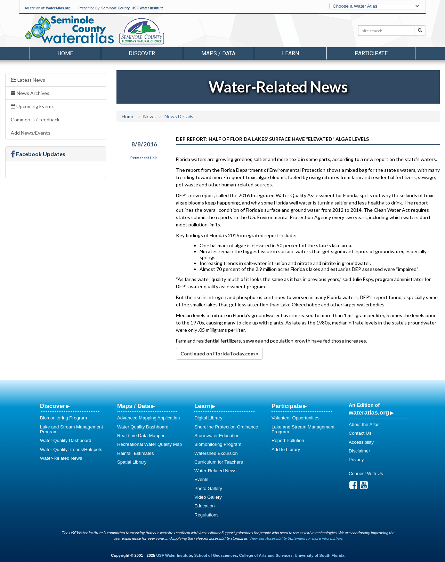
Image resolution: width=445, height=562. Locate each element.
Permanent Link (143, 158)
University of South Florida (320, 555)
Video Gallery (208, 497)
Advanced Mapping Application (148, 417)
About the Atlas (364, 424)
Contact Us (360, 433)
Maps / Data (133, 405)
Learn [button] (290, 53)
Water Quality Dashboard (65, 440)
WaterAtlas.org (58, 8)
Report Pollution (288, 440)
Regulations (206, 514)
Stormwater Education (217, 435)
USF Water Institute (148, 8)
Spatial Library (131, 462)
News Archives (30, 93)
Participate (287, 405)
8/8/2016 (144, 144)
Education (204, 505)
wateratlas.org (369, 412)
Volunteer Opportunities (295, 417)
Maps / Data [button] (218, 53)
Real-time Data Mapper (140, 435)
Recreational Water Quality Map (149, 444)
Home (65, 53)
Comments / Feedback (35, 119)
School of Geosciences (215, 555)
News (149, 116)
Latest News (28, 80)
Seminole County (115, 8)
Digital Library (208, 417)
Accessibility (361, 442)
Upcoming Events (33, 106)
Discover (52, 405)
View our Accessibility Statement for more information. (295, 538)
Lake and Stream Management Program (71, 429)
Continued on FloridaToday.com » (219, 353)
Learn (202, 405)
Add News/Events (30, 133)
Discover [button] (142, 53)
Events (201, 479)
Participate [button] (371, 53)
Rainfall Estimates (135, 453)
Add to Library (286, 449)
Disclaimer (359, 450)
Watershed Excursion (216, 453)
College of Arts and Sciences (266, 555)
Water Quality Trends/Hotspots (71, 449)
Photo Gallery (208, 488)
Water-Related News (61, 458)
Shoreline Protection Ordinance (226, 426)
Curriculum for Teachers (218, 462)
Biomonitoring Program (63, 417)
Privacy (356, 459)
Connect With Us (366, 473)
